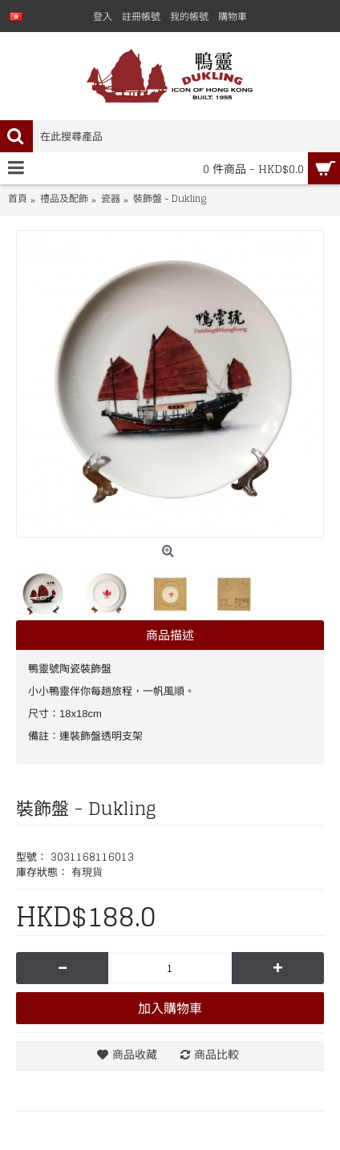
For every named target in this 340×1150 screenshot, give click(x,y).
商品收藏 (134, 1054)
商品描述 (170, 635)
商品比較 (216, 1054)
